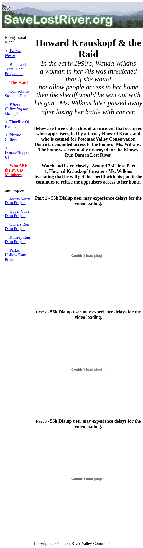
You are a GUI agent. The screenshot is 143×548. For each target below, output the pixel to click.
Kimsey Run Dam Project (17, 239)
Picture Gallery (13, 137)
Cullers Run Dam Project (17, 226)
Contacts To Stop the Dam (17, 93)
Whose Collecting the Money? (16, 109)
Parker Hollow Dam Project (15, 255)
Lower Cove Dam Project (17, 200)
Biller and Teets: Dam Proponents (15, 69)
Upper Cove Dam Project (17, 213)
